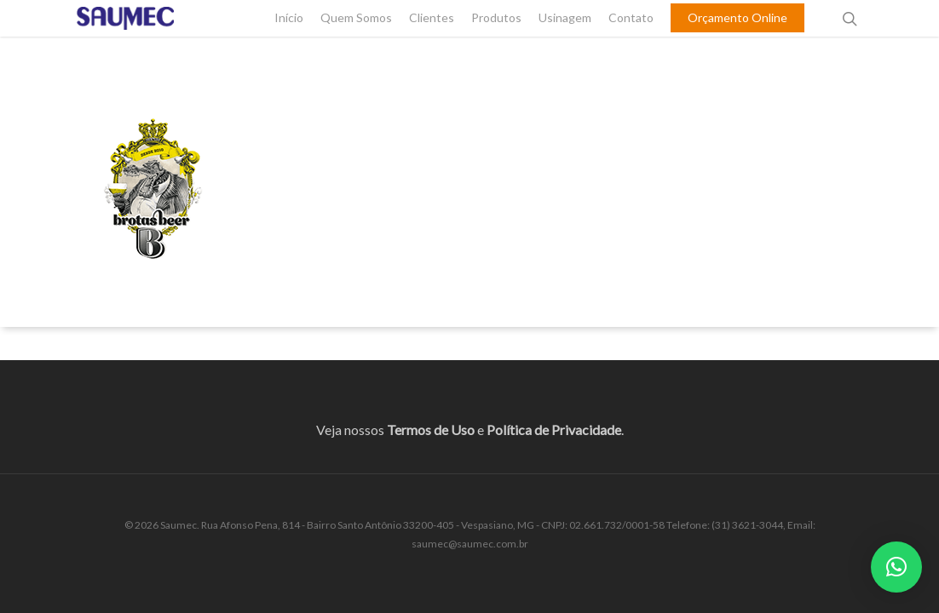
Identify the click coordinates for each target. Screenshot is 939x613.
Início (288, 39)
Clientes (431, 39)
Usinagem (565, 39)
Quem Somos (356, 39)
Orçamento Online (737, 39)
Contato (631, 39)
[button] (896, 567)
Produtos (496, 39)
